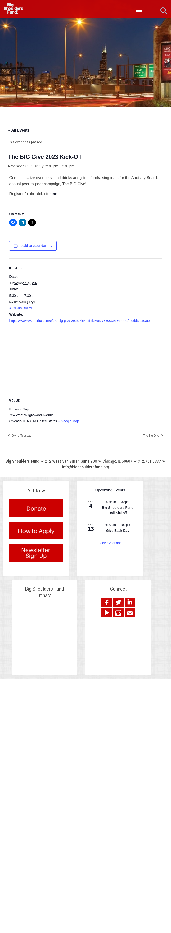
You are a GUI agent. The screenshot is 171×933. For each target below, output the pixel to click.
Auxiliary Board (20, 308)
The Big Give (151, 435)
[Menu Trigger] (138, 10)
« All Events (18, 130)
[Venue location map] (85, 360)
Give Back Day (117, 530)
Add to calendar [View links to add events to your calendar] (33, 246)
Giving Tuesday (21, 435)
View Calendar (110, 543)
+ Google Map (68, 421)
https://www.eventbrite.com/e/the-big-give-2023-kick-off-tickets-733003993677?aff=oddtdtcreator (80, 321)
